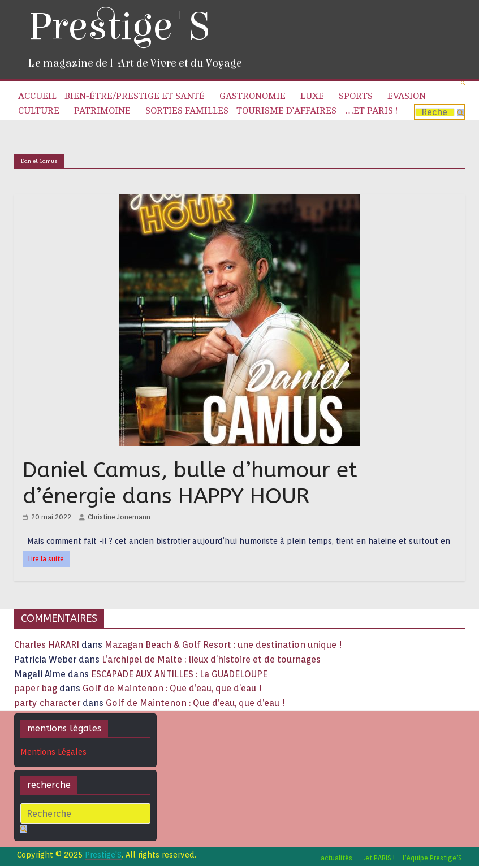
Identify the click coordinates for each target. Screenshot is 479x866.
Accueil (37, 96)
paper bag (35, 688)
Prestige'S (118, 27)
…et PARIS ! (371, 111)
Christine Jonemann (119, 517)
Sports (356, 96)
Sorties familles (186, 111)
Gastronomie (252, 96)
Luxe (312, 96)
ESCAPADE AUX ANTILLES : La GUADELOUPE (179, 674)
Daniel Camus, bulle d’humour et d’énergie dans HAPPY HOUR (190, 483)
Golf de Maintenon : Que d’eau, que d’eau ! (172, 688)
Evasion (406, 96)
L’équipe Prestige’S (432, 858)
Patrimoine (102, 111)
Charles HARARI (46, 644)
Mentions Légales (53, 751)
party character (47, 703)
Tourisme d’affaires (286, 111)
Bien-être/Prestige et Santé (134, 96)
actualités (336, 858)
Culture (38, 111)
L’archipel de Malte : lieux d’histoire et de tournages (212, 659)
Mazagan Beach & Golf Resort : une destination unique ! (223, 644)
